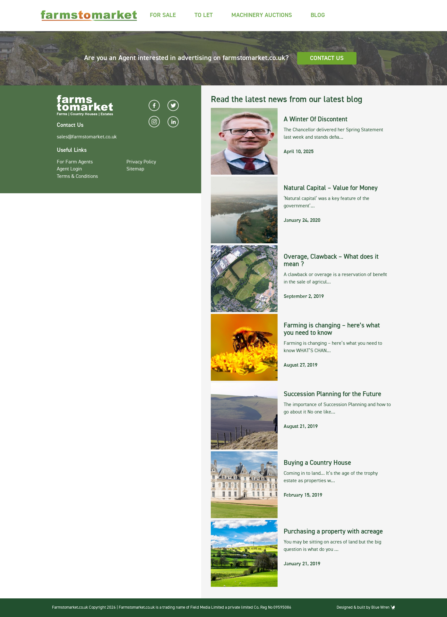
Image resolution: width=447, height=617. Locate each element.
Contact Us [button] (327, 58)
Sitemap (135, 169)
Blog (318, 15)
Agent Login (69, 169)
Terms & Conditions (77, 176)
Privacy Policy (141, 162)
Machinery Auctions (261, 15)
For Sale (163, 15)
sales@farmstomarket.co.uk (87, 137)
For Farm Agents (75, 162)
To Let (203, 15)
